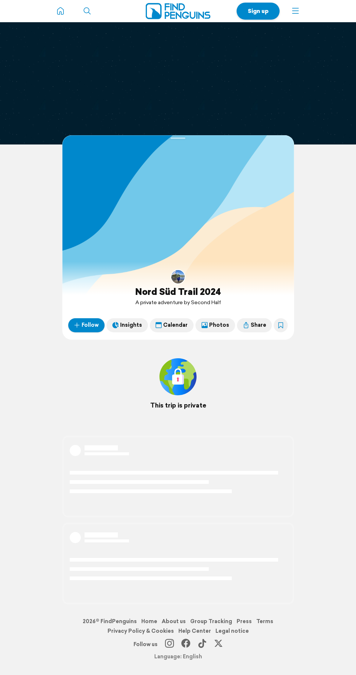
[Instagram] (169, 644)
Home (149, 621)
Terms (264, 621)
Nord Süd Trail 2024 (178, 291)
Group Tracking (211, 621)
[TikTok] (202, 644)
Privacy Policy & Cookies (141, 631)
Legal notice (232, 631)
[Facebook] (185, 644)
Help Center (194, 631)
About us (174, 621)
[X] (218, 644)
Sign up (258, 11)
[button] (295, 11)
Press (244, 621)
